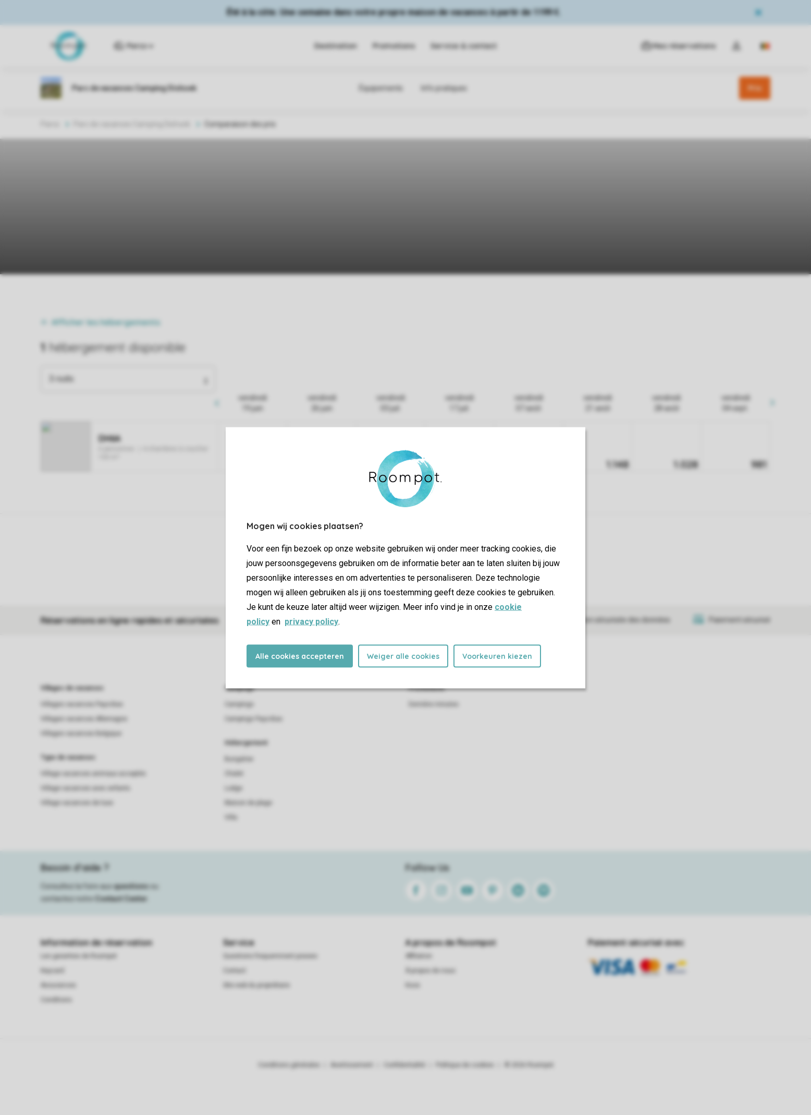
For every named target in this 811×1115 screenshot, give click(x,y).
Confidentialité (404, 1065)
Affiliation (418, 956)
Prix (754, 88)
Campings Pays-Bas (253, 718)
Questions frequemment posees (270, 956)
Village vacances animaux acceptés (93, 773)
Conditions (56, 999)
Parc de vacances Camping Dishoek (131, 124)
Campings (239, 688)
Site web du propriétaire (256, 985)
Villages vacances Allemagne (84, 718)
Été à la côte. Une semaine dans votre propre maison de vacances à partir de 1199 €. (394, 12)
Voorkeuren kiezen (497, 655)
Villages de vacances (72, 688)
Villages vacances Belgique (81, 733)
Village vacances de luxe (77, 802)
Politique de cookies (465, 1065)
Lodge (233, 788)
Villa (231, 817)
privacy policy (311, 621)
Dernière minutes (434, 704)
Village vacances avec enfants (85, 788)
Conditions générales (289, 1065)
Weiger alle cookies (403, 655)
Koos (412, 985)
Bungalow (239, 759)
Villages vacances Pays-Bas (82, 704)
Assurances (58, 985)
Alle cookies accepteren (299, 655)
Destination (335, 46)
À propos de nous (430, 970)
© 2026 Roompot (529, 1065)
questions (131, 886)
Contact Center (121, 899)
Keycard (52, 970)
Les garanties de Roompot (79, 956)
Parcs (50, 124)
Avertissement (351, 1065)
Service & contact (464, 46)
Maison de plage (248, 802)
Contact (234, 970)
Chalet (234, 773)
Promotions (394, 46)
